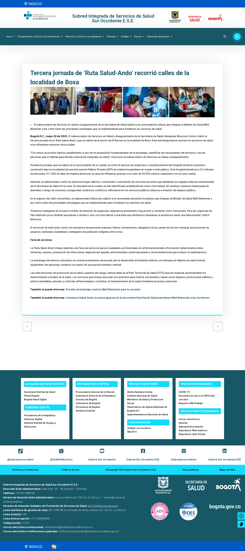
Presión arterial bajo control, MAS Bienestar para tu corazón (103, 289)
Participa (113, 36)
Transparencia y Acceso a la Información (40, 36)
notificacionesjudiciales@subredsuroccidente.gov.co (89, 531)
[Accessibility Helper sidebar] (241, 516)
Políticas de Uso (71, 469)
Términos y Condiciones (25, 469)
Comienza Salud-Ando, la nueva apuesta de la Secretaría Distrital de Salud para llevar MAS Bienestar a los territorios (138, 297)
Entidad (126, 36)
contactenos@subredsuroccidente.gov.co (68, 527)
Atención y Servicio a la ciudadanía (84, 36)
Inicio (10, 36)
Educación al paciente (160, 36)
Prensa (139, 36)
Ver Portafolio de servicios (103, 505)
